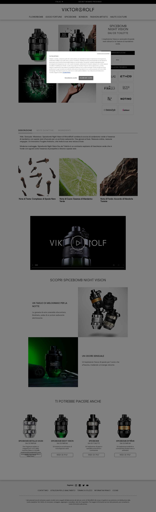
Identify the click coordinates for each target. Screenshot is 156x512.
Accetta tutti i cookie (86, 78)
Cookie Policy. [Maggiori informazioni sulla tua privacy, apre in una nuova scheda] (67, 72)
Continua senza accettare (103, 53)
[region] (78, 67)
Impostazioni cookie (71, 77)
